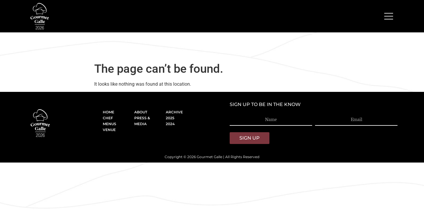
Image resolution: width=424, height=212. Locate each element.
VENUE (109, 129)
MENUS (109, 124)
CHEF (108, 118)
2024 (170, 124)
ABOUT (140, 112)
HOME (108, 112)
